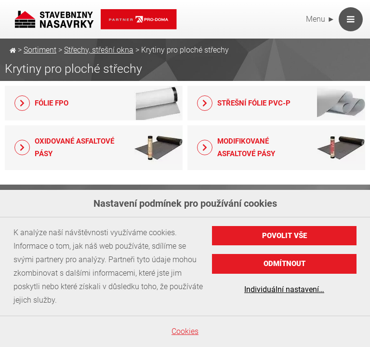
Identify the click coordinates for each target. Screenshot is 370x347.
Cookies (185, 331)
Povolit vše (284, 235)
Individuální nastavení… (284, 289)
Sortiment (40, 49)
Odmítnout (284, 263)
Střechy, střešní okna (98, 49)
